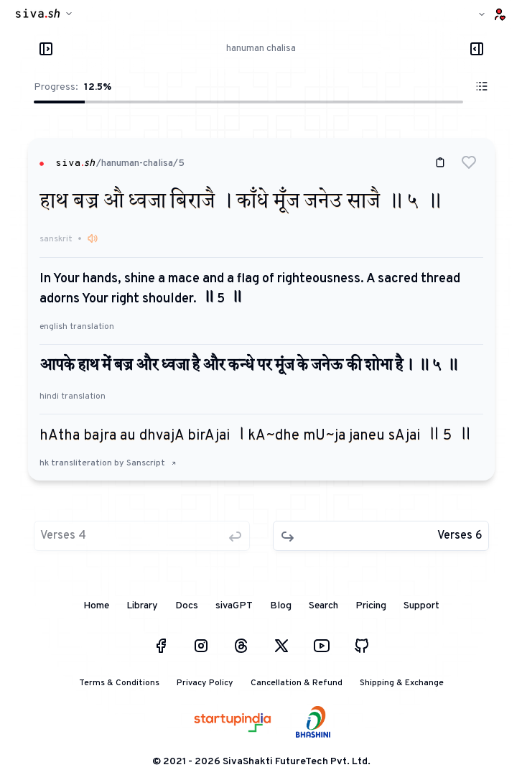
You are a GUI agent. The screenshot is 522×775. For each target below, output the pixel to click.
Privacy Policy (205, 683)
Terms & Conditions (119, 683)
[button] (469, 162)
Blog (281, 606)
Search (323, 606)
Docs (186, 606)
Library (142, 606)
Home (96, 606)
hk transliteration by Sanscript (108, 463)
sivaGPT (234, 606)
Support (421, 606)
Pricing (370, 606)
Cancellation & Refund (296, 683)
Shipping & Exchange (402, 683)
